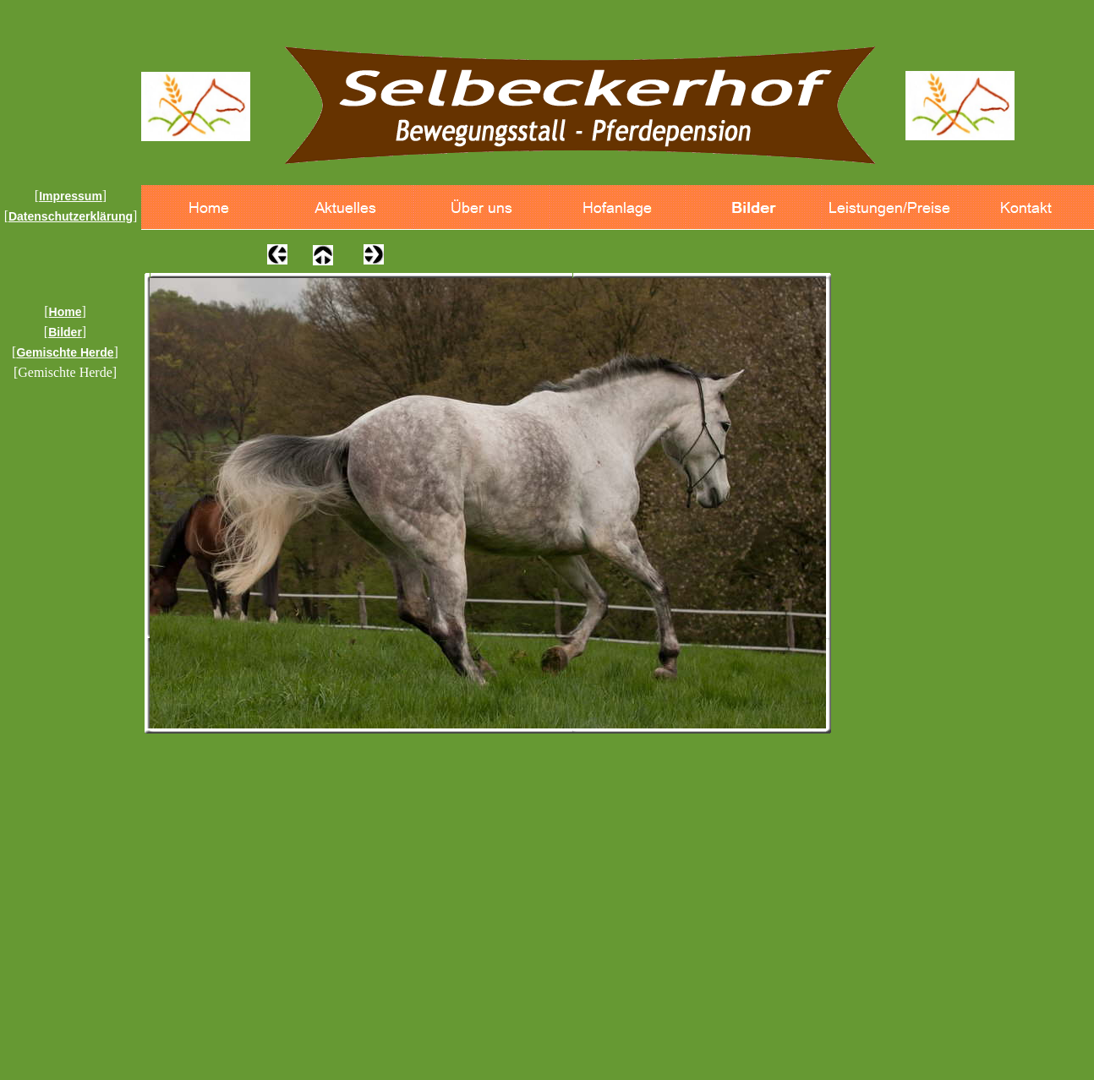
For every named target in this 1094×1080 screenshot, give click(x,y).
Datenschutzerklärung (70, 216)
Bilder (65, 332)
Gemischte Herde (64, 352)
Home (65, 312)
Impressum (70, 196)
